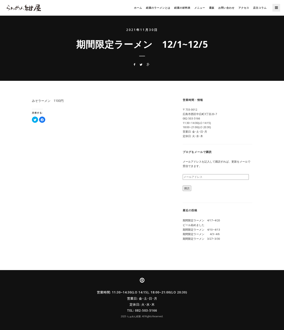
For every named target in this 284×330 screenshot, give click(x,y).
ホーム (138, 7)
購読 (187, 188)
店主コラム (260, 7)
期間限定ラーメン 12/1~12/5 (142, 44)
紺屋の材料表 (182, 7)
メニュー (199, 7)
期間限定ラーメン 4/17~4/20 (201, 220)
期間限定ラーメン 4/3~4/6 (201, 234)
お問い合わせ (226, 7)
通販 (211, 7)
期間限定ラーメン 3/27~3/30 (201, 238)
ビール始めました (193, 225)
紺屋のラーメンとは (158, 7)
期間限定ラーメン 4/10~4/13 (201, 229)
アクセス (243, 7)
